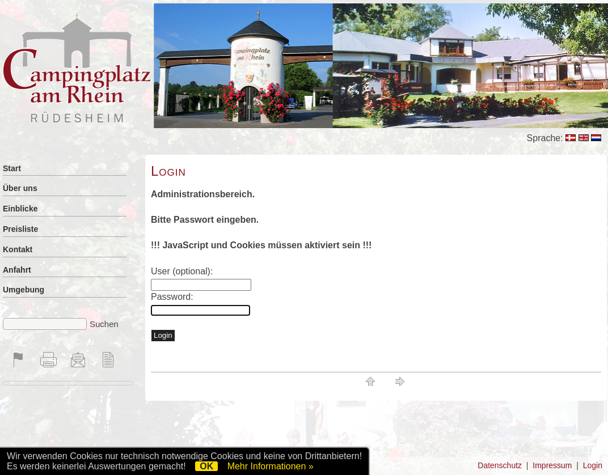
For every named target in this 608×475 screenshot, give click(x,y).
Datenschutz (500, 465)
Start (12, 168)
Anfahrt (17, 269)
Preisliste (20, 229)
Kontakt (17, 249)
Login (592, 465)
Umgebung (23, 289)
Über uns (20, 188)
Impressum (552, 465)
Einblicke (20, 208)
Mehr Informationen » (270, 466)
